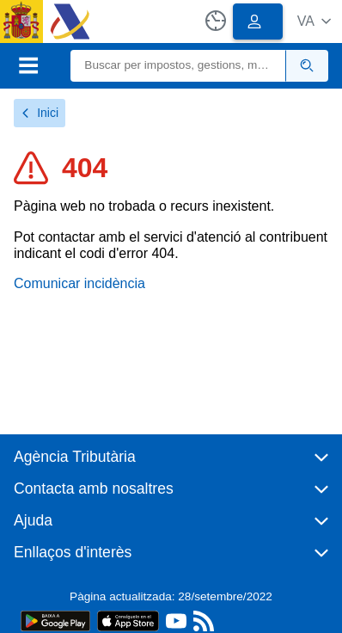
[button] (314, 21)
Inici (39, 113)
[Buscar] (178, 66)
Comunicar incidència (79, 283)
